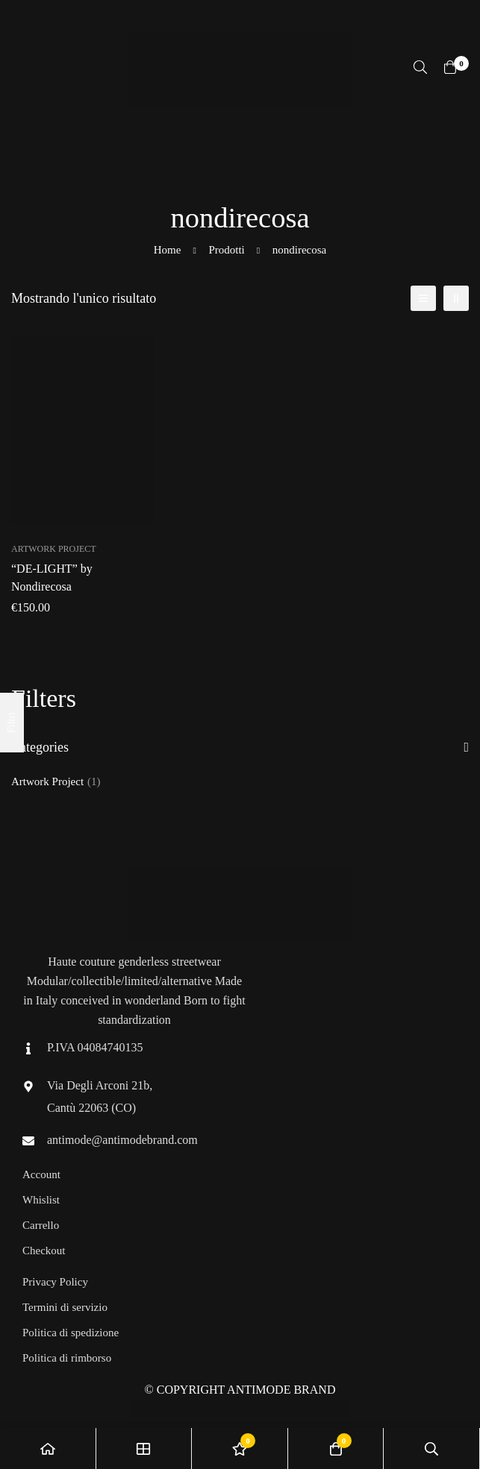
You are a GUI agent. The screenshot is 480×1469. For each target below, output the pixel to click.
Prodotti (226, 250)
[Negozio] (144, 1448)
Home (167, 250)
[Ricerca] (420, 67)
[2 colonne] (456, 298)
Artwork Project (56, 781)
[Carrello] (450, 67)
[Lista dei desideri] (240, 1448)
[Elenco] (423, 298)
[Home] (48, 1448)
